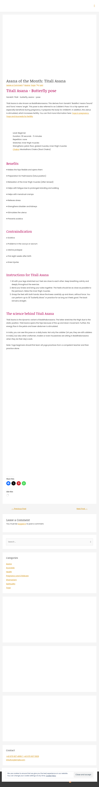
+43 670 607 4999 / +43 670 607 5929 (22, 756)
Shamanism (11, 580)
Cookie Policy (51, 776)
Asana (27, 85)
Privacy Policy (41, 782)
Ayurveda (10, 568)
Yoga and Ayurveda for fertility (19, 116)
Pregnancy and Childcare (17, 576)
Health (9, 572)
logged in (22, 524)
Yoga (33, 85)
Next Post (82, 508)
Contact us (62, 782)
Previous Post (18, 508)
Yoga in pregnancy (80, 113)
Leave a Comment (14, 85)
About (30, 782)
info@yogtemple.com (15, 760)
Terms (52, 782)
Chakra (16, 149)
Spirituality (10, 584)
